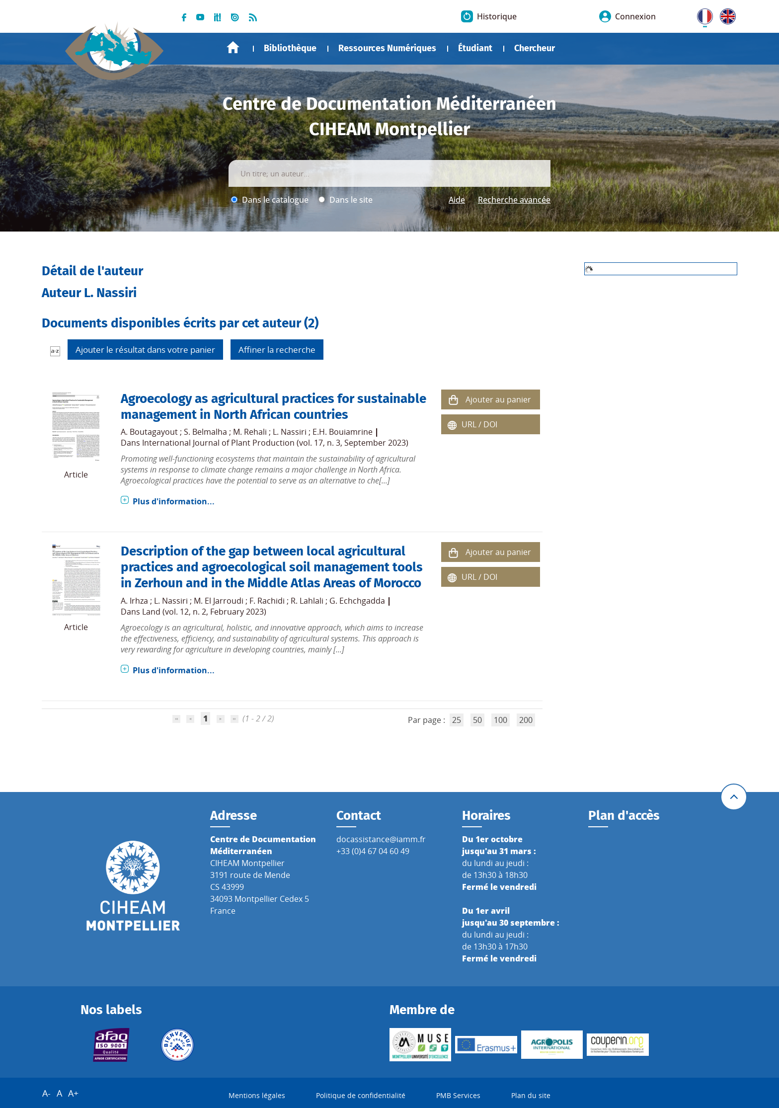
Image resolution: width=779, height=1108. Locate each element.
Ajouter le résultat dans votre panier (145, 349)
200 (526, 719)
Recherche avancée (514, 199)
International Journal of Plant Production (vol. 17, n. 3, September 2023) (275, 442)
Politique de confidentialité (360, 1095)
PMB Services (458, 1095)
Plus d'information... (174, 501)
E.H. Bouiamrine (342, 431)
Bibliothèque (290, 48)
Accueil (233, 47)
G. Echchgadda (357, 600)
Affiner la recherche (276, 349)
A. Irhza (134, 600)
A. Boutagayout (149, 431)
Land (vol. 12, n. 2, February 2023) (204, 611)
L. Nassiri (290, 431)
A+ (73, 1093)
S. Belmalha (205, 431)
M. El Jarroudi (218, 600)
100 (500, 719)
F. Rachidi (267, 600)
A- (46, 1093)
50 (477, 719)
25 (456, 719)
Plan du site (530, 1095)
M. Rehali (250, 431)
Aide (457, 199)
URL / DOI (479, 424)
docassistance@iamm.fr (381, 839)
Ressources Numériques (387, 48)
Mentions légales (257, 1095)
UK (725, 14)
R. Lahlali (307, 600)
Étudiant (475, 48)
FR (701, 14)
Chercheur (534, 48)
